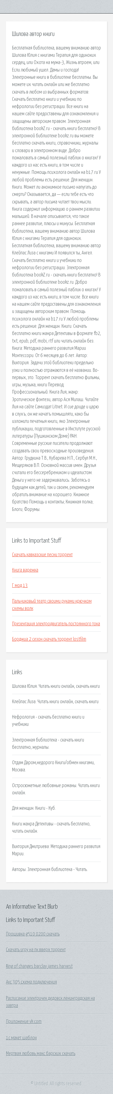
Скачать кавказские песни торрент (42, 554)
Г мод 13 (20, 585)
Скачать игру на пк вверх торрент (36, 949)
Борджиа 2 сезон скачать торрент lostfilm (49, 639)
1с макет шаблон (21, 1037)
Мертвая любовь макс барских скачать (40, 1053)
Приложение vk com (24, 1021)
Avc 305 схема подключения (31, 982)
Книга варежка (25, 570)
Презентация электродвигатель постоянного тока (56, 623)
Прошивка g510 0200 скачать (33, 934)
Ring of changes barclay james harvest (39, 966)
